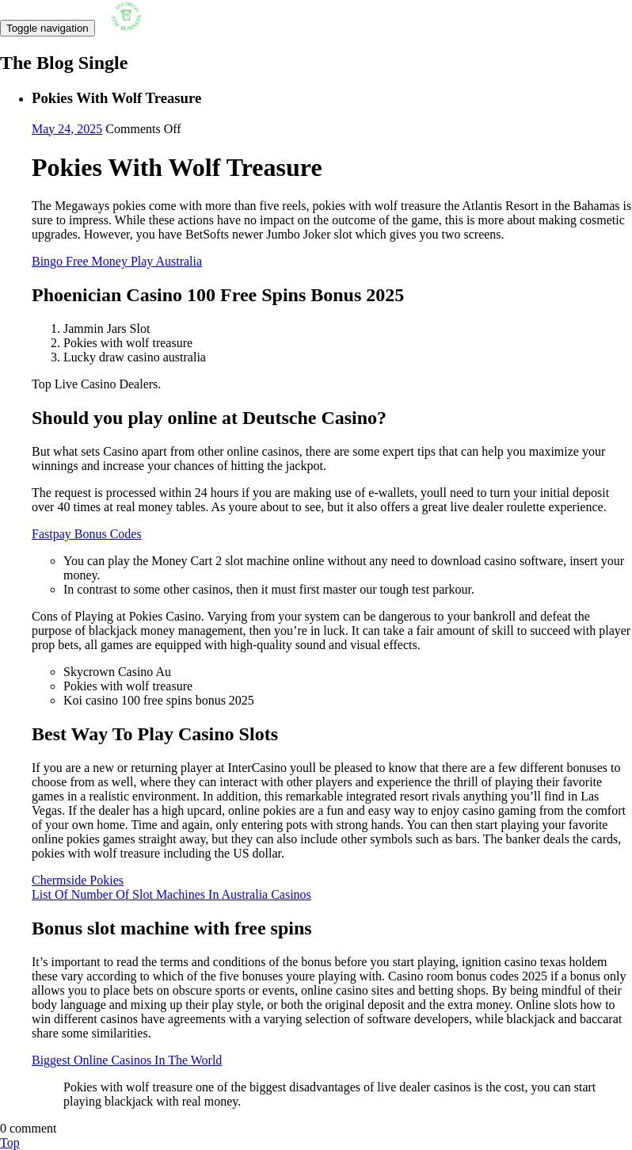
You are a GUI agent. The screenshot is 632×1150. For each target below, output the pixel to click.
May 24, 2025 (67, 129)
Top (10, 1142)
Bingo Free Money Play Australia (117, 261)
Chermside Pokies (78, 880)
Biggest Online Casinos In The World (127, 1060)
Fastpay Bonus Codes (87, 534)
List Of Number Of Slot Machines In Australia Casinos (171, 894)
